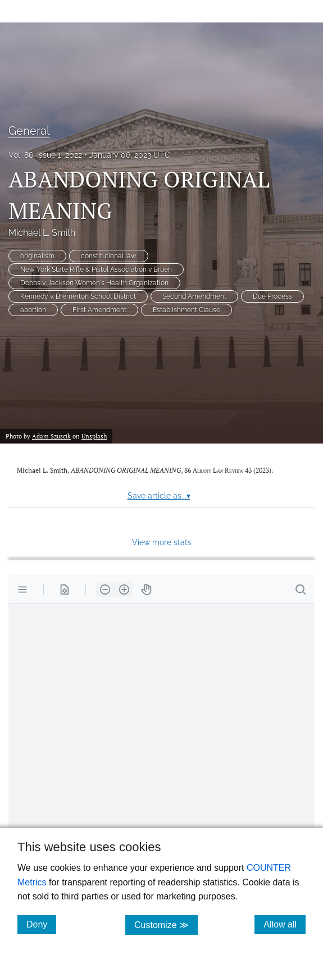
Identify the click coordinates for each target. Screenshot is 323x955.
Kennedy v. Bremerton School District (78, 296)
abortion (33, 310)
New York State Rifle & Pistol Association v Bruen (96, 269)
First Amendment (99, 310)
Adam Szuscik (51, 436)
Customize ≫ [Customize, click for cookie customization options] (166, 924)
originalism (37, 256)
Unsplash (94, 436)
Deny (41, 924)
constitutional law (109, 256)
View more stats (162, 542)
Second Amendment (194, 296)
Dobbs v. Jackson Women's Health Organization (94, 283)
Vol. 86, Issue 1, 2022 (45, 154)
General (28, 131)
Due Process (272, 296)
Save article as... (159, 495)
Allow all (284, 924)
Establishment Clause (186, 310)
